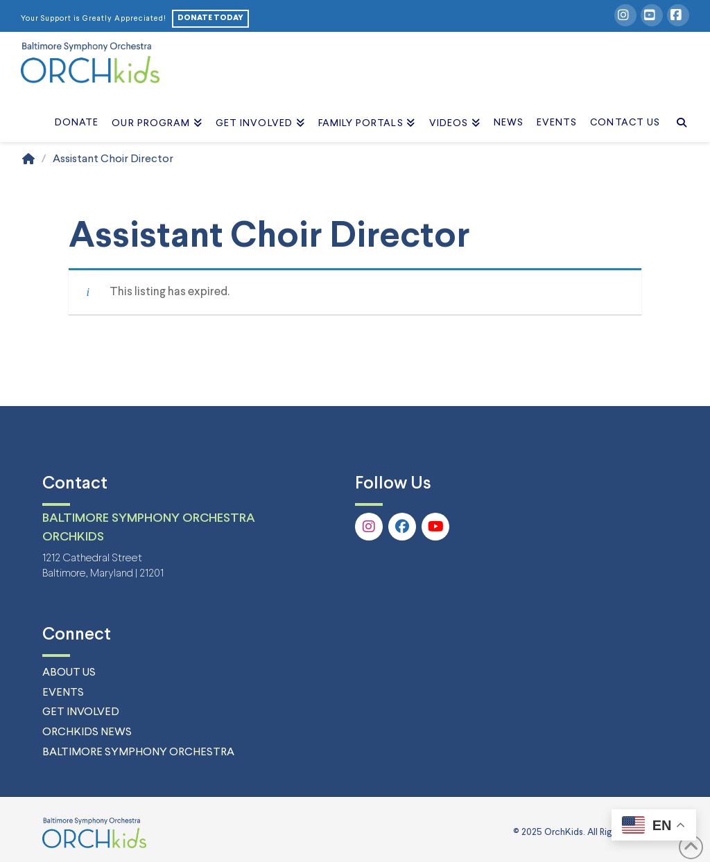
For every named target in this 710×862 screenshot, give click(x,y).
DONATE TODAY (210, 18)
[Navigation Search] (677, 107)
